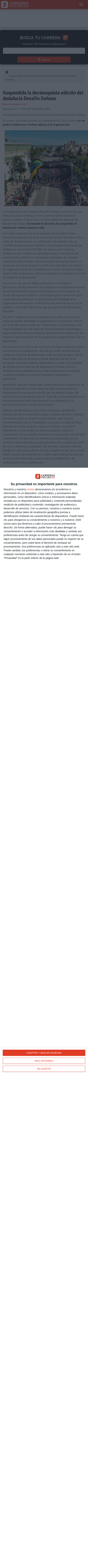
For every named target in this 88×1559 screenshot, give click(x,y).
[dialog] (44, 1013)
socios (30, 489)
